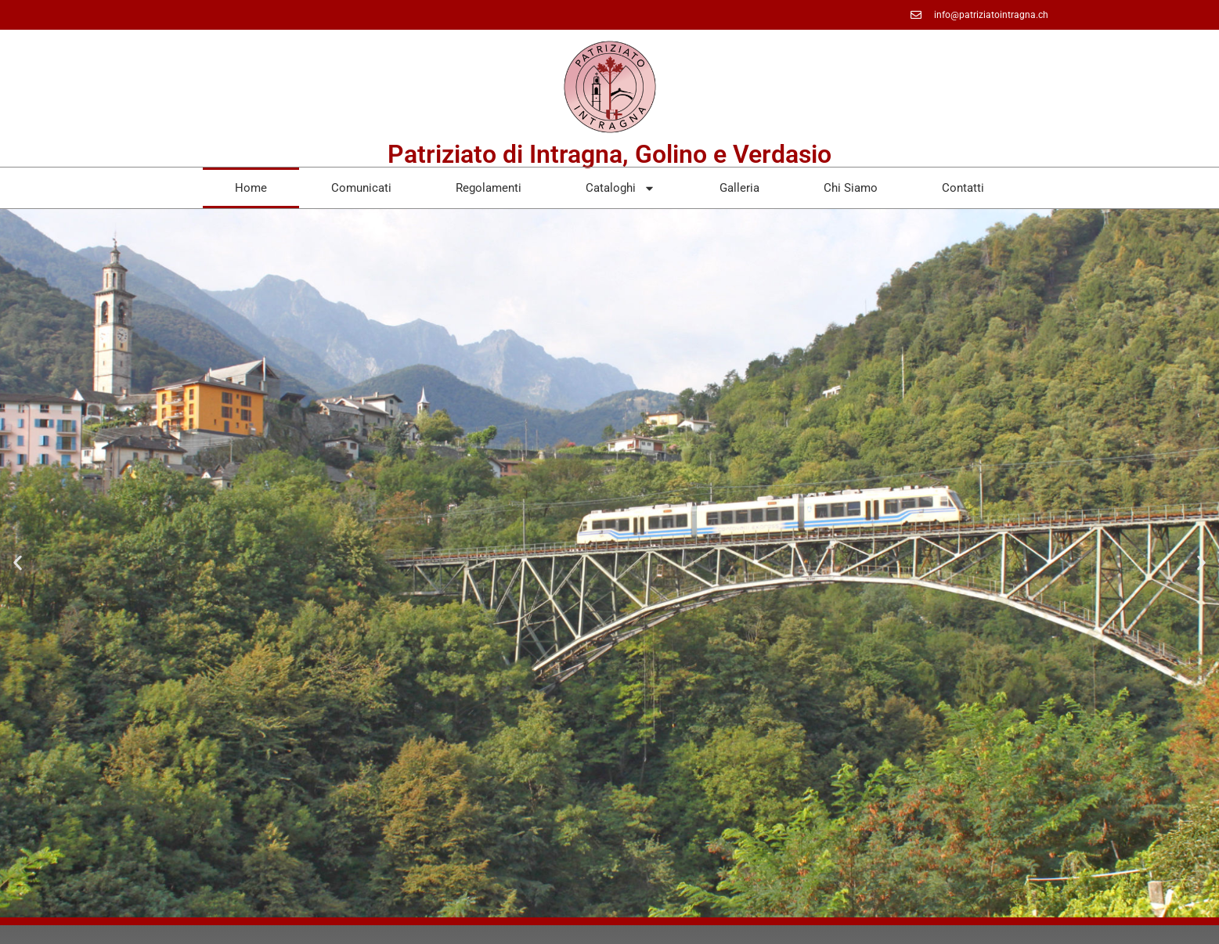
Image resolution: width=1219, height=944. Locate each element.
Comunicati (361, 188)
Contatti (963, 188)
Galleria (739, 188)
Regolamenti (488, 188)
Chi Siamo (851, 188)
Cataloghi (620, 188)
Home (251, 188)
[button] (17, 563)
